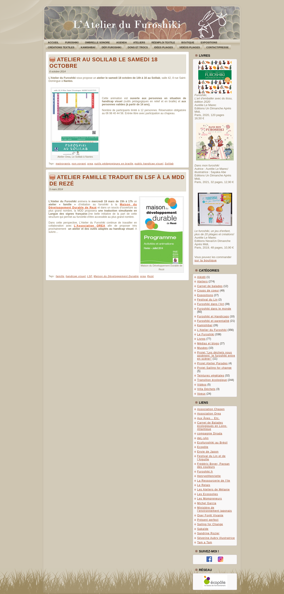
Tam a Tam (204, 542)
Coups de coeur (208, 290)
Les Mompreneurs (209, 498)
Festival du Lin (207, 299)
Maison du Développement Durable (116, 276)
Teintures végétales (210, 375)
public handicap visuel (149, 163)
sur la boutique (206, 260)
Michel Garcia (206, 503)
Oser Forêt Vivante (210, 515)
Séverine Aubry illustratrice (216, 538)
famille (60, 276)
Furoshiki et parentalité (213, 320)
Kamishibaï (204, 325)
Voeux (201, 393)
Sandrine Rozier (208, 533)
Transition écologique (212, 380)
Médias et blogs (208, 343)
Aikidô (201, 277)
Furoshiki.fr (205, 471)
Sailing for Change (210, 524)
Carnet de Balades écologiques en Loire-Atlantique (212, 426)
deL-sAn (203, 438)
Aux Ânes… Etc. (208, 418)
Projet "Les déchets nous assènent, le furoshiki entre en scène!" (216, 356)
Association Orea (209, 413)
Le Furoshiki (205, 334)
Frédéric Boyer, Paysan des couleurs (213, 465)
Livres (201, 338)
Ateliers (202, 281)
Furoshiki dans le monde (214, 308)
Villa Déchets (206, 389)
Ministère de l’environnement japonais (214, 509)
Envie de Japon (208, 451)
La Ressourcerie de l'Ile (213, 480)
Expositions (205, 295)
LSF (89, 276)
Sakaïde (202, 528)
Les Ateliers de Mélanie (213, 489)
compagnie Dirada (209, 433)
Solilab (169, 163)
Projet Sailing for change (214, 367)
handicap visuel (76, 276)
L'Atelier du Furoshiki (212, 330)
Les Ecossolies (207, 494)
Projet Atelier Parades (212, 363)
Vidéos (201, 384)
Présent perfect (207, 519)
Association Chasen (211, 409)
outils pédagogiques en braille (113, 163)
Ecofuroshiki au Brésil (212, 442)
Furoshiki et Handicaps (213, 316)
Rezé (150, 276)
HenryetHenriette (209, 476)
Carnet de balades (210, 286)
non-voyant (79, 163)
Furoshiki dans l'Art (210, 304)
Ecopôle (202, 447)
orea (90, 163)
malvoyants (63, 163)
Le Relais (203, 485)
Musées (202, 347)
